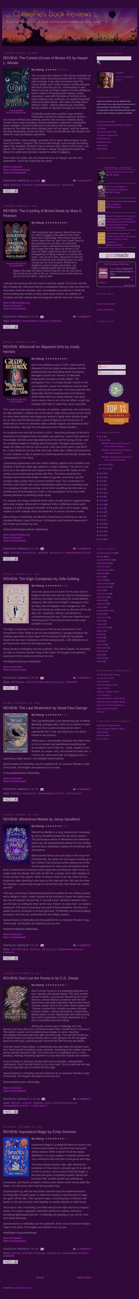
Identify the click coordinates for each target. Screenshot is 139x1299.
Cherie (113, 269)
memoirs (101, 644)
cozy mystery (20, 949)
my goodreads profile (106, 132)
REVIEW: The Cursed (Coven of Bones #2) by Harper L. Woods (45, 60)
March (104, 440)
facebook (101, 658)
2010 (101, 520)
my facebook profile (106, 122)
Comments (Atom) (23, 1288)
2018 (101, 489)
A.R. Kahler (114, 175)
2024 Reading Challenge (116, 264)
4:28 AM (34, 1249)
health (99, 634)
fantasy (28, 185)
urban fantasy (103, 570)
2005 (101, 539)
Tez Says (101, 712)
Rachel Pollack (116, 245)
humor (100, 590)
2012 (101, 512)
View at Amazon (12, 166)
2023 (101, 477)
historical (30, 553)
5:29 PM (34, 789)
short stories (102, 594)
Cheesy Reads (103, 681)
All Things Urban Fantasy (108, 675)
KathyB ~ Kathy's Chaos (108, 692)
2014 (101, 504)
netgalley (56, 553)
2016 (101, 496)
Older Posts (84, 1277)
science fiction (103, 583)
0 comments (83, 181)
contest (100, 624)
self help (101, 651)
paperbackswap (104, 142)
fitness (100, 661)
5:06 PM (34, 678)
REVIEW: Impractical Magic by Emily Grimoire (39, 1132)
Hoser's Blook (103, 688)
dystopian (101, 604)
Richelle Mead (103, 735)
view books (129, 285)
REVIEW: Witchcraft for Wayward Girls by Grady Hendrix (41, 349)
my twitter (101, 128)
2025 (101, 436)
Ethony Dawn (115, 207)
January (105, 468)
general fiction (103, 610)
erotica (16, 185)
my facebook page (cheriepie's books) (114, 125)
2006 (101, 535)
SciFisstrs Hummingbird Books (111, 702)
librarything (102, 149)
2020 (101, 481)
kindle (99, 641)
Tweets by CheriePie (106, 304)
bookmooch (102, 145)
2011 (101, 516)
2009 (101, 524)
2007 (101, 531)
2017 (101, 493)
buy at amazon (16, 110)
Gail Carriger (115, 192)
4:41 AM (34, 549)
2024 (101, 473)
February (105, 464)
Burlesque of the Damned (108, 725)
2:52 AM (34, 945)
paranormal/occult (47, 185)
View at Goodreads (14, 172)
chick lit (100, 600)
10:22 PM (35, 181)
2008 (101, 527)
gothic (27, 1103)
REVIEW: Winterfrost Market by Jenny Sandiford (41, 819)
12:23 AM (35, 1099)
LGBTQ (49, 1103)
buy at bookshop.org (16, 112)
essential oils (103, 627)
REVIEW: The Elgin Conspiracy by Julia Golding (41, 579)
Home (39, 1277)
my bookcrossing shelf (107, 135)
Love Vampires (103, 695)
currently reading (117, 167)
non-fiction (102, 617)
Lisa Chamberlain (117, 228)
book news (102, 648)
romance (68, 185)
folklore (100, 631)
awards (100, 655)
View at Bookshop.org (16, 169)
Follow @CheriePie (105, 310)
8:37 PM (34, 317)
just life (100, 637)
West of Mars (103, 739)
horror (43, 553)
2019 (101, 485)
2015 (101, 500)
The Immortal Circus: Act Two (119, 172)
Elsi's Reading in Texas (107, 685)
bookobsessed (103, 138)
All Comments (106, 373)
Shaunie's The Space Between (111, 705)
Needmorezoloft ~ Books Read (111, 698)
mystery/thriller (37, 682)
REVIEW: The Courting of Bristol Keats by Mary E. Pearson (43, 213)
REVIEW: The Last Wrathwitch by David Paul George (45, 708)
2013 (101, 508)
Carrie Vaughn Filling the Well (110, 729)
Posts (102, 367)
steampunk (102, 597)
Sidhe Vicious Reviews (107, 708)
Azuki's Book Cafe (105, 678)
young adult (74, 793)
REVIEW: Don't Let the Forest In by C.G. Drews (40, 978)
